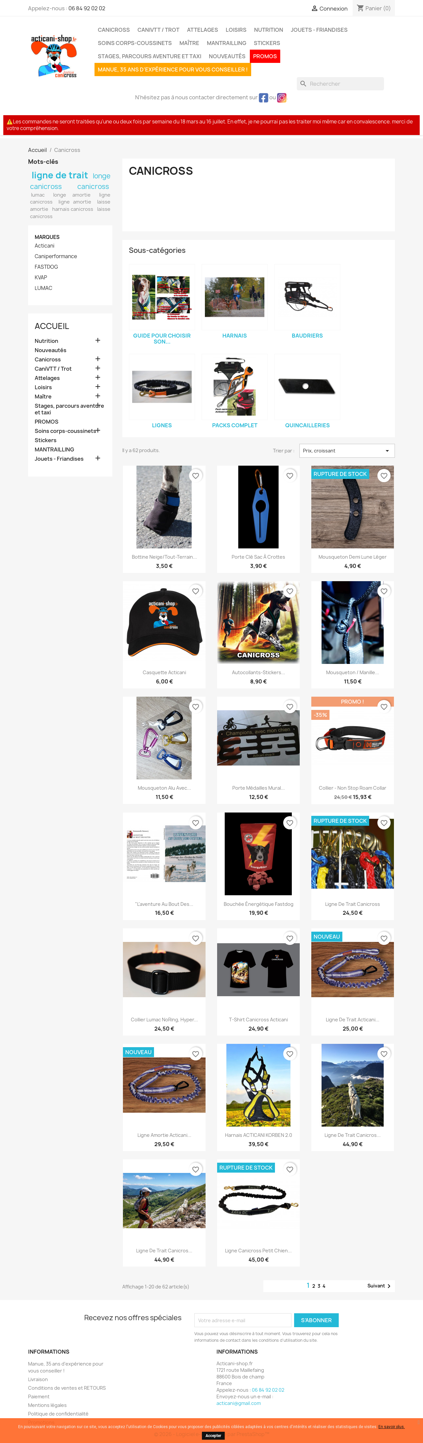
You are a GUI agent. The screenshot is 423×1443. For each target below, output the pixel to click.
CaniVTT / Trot (158, 29)
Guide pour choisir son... (162, 338)
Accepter (213, 1435)
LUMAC (43, 288)
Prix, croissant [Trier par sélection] (347, 451)
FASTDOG (46, 267)
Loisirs (236, 29)
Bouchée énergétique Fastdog (258, 904)
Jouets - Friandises (319, 29)
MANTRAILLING (226, 43)
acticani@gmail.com (238, 1403)
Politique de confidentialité (58, 1414)
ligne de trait (60, 175)
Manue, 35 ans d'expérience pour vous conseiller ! (173, 69)
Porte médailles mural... (258, 788)
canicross (93, 186)
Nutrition (268, 29)
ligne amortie (75, 202)
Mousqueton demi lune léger (353, 557)
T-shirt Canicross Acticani (258, 1019)
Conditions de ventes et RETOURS (67, 1388)
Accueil (52, 326)
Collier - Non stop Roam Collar (352, 788)
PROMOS (265, 56)
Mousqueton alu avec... (164, 788)
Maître (189, 43)
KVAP (41, 277)
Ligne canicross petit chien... (258, 1250)
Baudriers (307, 335)
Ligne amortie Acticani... (164, 1135)
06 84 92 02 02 (86, 8)
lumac (38, 195)
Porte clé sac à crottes (258, 557)
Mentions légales (47, 1405)
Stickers (267, 43)
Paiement (39, 1396)
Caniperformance (56, 256)
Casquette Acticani (164, 672)
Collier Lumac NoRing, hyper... (164, 1019)
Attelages (202, 29)
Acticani (45, 246)
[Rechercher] (340, 83)
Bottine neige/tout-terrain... (164, 557)
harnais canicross (73, 209)
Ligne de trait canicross (352, 904)
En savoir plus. (391, 1426)
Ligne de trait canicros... (353, 1135)
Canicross (114, 29)
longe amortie (72, 195)
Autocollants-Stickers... (258, 672)
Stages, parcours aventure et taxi (149, 56)
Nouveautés (227, 56)
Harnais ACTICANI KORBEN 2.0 (258, 1135)
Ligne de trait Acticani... (352, 1019)
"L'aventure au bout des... (164, 904)
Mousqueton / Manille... (352, 672)
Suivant (380, 1286)
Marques (47, 237)
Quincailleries (307, 425)
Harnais (234, 335)
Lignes (162, 425)
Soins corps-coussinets (135, 43)
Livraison (38, 1379)
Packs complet (234, 425)
